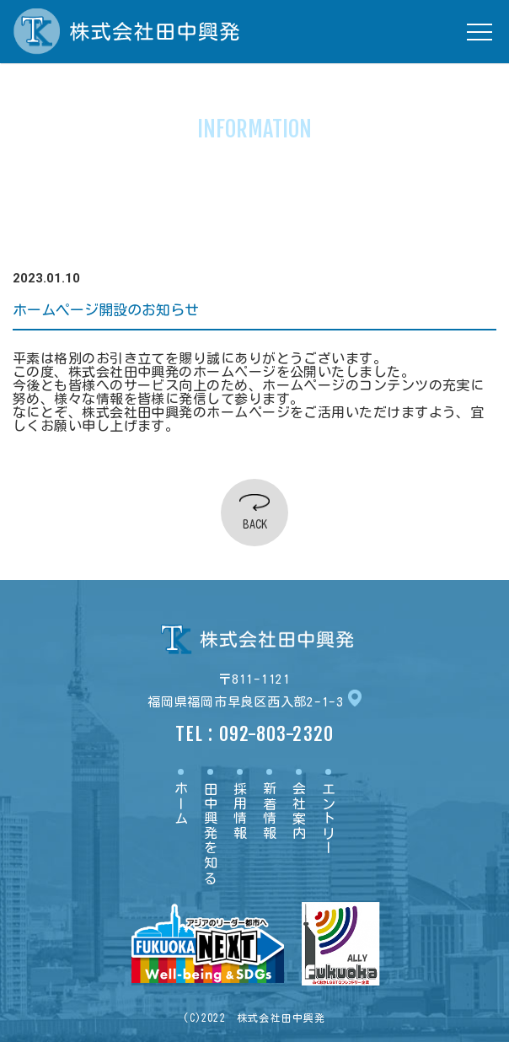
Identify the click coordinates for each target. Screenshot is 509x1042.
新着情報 (269, 811)
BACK (255, 524)
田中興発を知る (210, 833)
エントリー (328, 819)
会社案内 (299, 811)
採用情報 (240, 811)
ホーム (181, 804)
